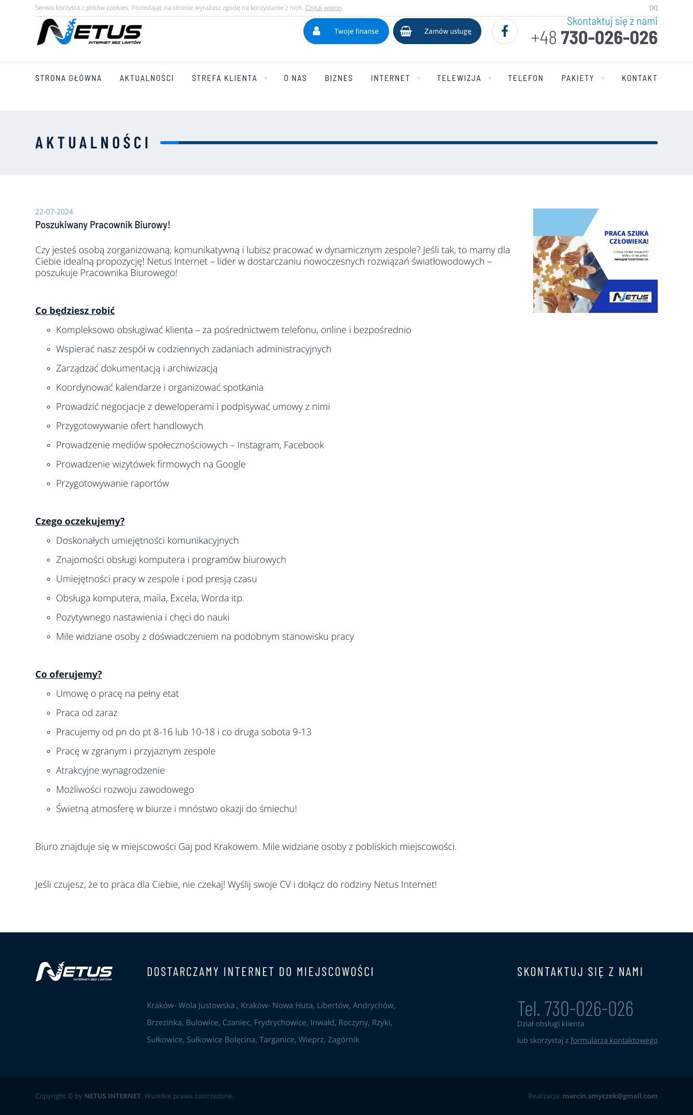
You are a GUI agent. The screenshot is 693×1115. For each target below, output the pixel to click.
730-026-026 (594, 37)
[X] (653, 7)
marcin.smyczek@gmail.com (610, 1095)
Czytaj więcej (323, 7)
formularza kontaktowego (614, 1040)
